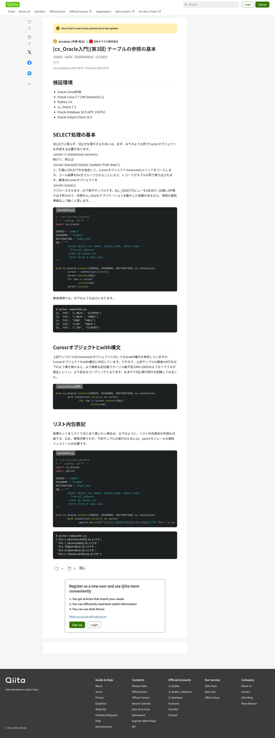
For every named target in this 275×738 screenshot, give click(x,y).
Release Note (139, 686)
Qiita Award (138, 715)
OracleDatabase (84, 57)
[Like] (29, 22)
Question (40, 11)
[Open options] (29, 84)
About (98, 686)
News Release (249, 703)
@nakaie (69, 41)
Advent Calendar (141, 703)
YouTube (173, 709)
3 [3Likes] (29, 28)
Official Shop (212, 697)
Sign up (77, 625)
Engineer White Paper (144, 721)
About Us (246, 686)
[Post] (29, 52)
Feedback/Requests (106, 715)
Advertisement (103, 726)
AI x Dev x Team (150, 11)
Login (248, 4)
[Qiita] (12, 4)
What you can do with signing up (87, 616)
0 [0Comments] (82, 568)
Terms (98, 691)
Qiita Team (211, 686)
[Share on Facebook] (29, 63)
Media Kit (100, 709)
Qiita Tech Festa (141, 709)
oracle (68, 57)
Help (98, 721)
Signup (262, 4)
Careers (245, 691)
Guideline (100, 703)
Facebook (173, 703)
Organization (103, 11)
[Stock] (29, 37)
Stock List (24, 11)
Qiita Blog (247, 697)
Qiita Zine (210, 691)
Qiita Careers (125, 11)
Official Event (57, 11)
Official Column (80, 11)
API (134, 726)
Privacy (99, 697)
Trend (11, 11)
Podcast (172, 715)
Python (58, 57)
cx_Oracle (101, 57)
